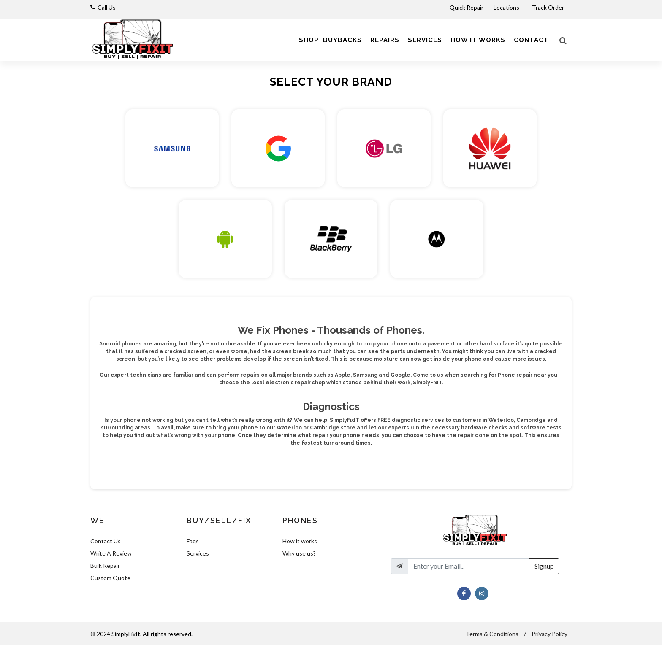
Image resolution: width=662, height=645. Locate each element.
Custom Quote (110, 577)
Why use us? (299, 553)
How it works (299, 541)
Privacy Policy (549, 633)
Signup (544, 566)
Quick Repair (466, 7)
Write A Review (111, 553)
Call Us (107, 7)
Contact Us (105, 541)
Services (198, 553)
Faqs (193, 541)
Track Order (548, 7)
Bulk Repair (105, 565)
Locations (507, 7)
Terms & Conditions (492, 633)
